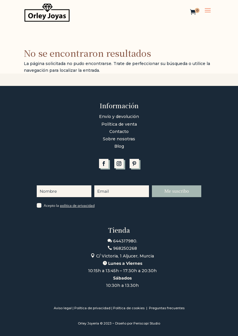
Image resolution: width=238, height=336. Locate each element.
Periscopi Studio (146, 323)
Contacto (119, 131)
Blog (119, 146)
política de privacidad (77, 205)
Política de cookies (129, 308)
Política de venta (119, 124)
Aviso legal (63, 308)
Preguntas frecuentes (167, 308)
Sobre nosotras (119, 139)
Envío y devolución (119, 116)
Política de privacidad (92, 308)
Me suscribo (176, 191)
